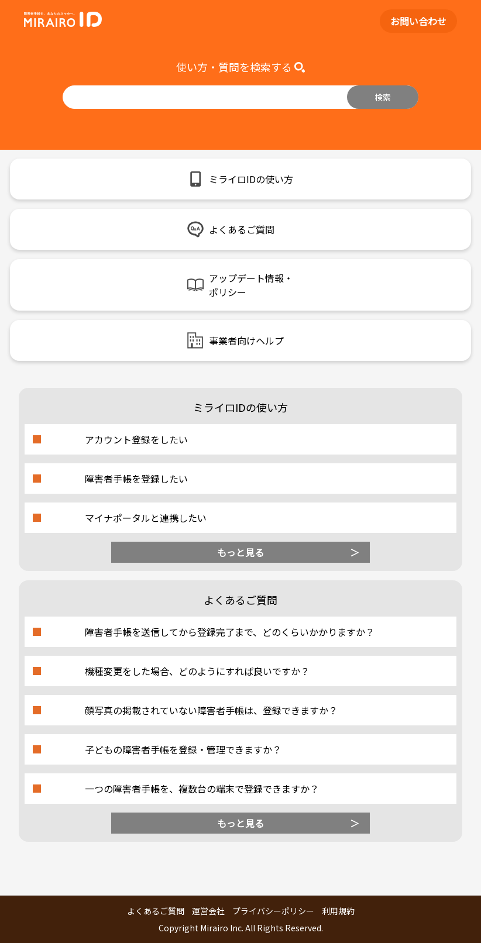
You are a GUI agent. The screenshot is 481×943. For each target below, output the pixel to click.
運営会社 (208, 911)
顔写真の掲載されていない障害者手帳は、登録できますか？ (211, 710)
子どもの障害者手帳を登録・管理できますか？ (183, 749)
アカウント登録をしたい (136, 439)
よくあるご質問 (155, 911)
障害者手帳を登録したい (136, 479)
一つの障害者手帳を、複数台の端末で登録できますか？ (202, 789)
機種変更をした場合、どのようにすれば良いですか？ (197, 671)
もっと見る (240, 552)
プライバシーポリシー (273, 911)
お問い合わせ (418, 21)
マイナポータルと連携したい (146, 518)
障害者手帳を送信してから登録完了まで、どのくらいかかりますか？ (230, 632)
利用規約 (338, 911)
